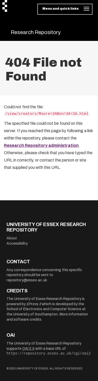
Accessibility (17, 243)
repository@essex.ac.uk (27, 280)
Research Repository (36, 32)
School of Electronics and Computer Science (44, 309)
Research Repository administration (41, 145)
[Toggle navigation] (65, 9)
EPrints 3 (33, 304)
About (12, 238)
